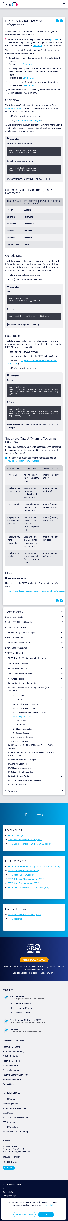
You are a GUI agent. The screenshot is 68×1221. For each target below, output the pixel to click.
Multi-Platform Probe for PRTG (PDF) (25, 839)
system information (14, 108)
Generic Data (28, 78)
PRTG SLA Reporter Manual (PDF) (23, 870)
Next (61, 20)
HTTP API (37, 45)
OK (46, 1215)
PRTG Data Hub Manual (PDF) (22, 875)
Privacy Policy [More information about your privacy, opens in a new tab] (49, 1205)
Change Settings (9, 1196)
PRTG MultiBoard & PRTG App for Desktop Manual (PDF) (34, 866)
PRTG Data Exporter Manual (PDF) (23, 883)
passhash (54, 39)
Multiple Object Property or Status (23, 461)
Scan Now (27, 64)
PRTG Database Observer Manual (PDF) (26, 879)
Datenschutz (8, 1192)
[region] (33, 1209)
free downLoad (34, 959)
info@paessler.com (11, 1157)
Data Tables (28, 85)
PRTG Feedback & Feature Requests (24, 914)
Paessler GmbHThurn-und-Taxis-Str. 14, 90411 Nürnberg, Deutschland (16, 1149)
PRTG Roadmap (15, 919)
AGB (4, 1188)
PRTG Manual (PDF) (17, 835)
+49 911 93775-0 (10, 1162)
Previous (57, 20)
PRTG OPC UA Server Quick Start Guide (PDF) (28, 887)
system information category (28, 120)
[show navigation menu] (64, 4)
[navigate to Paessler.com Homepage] (10, 4)
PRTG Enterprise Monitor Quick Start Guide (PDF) (30, 844)
